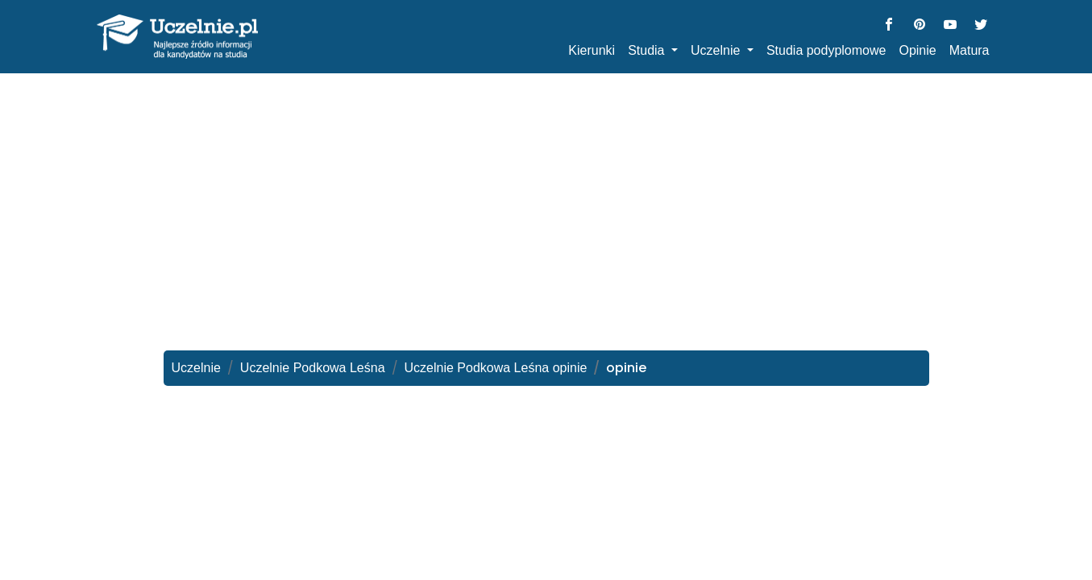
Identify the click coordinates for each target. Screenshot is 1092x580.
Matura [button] (969, 50)
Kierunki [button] (591, 50)
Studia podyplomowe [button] (826, 50)
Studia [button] (648, 50)
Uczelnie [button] (717, 50)
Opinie (917, 50)
